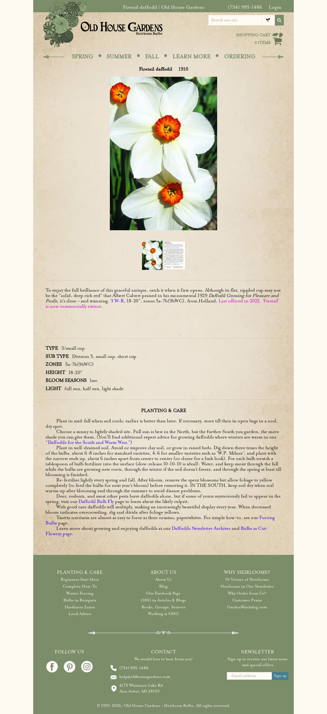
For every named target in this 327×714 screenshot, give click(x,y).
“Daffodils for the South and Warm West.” (87, 442)
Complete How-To (80, 586)
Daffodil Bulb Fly (96, 501)
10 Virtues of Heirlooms (247, 579)
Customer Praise (247, 600)
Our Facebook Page (163, 593)
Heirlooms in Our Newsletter (247, 586)
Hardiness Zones (80, 607)
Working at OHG (163, 613)
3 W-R (117, 301)
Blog (163, 586)
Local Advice (79, 613)
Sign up (280, 676)
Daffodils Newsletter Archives (201, 528)
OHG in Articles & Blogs (163, 600)
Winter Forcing (80, 593)
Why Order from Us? (247, 593)
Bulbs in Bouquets (79, 600)
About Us (163, 579)
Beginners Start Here (80, 579)
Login (275, 7)
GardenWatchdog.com (247, 607)
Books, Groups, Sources (163, 607)
